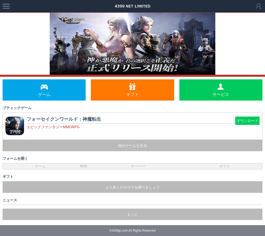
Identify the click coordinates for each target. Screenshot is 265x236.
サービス (220, 90)
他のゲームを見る (132, 145)
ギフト (132, 90)
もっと (132, 214)
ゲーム (44, 90)
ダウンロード (247, 121)
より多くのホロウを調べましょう (132, 187)
